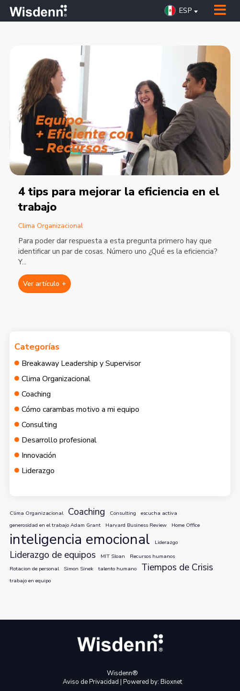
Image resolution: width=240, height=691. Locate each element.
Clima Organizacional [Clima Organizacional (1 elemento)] (36, 513)
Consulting (39, 424)
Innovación (39, 455)
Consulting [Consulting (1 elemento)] (123, 513)
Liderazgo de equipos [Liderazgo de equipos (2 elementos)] (53, 555)
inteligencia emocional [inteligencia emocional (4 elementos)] (80, 539)
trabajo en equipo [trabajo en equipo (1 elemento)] (30, 580)
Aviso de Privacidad (91, 682)
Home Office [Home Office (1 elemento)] (185, 525)
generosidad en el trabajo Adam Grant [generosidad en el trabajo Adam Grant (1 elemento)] (55, 525)
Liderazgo (38, 470)
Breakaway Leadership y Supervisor (81, 363)
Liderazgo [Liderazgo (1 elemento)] (166, 542)
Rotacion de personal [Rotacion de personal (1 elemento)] (34, 568)
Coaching (36, 394)
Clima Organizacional (50, 225)
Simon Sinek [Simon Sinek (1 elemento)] (78, 568)
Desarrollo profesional (59, 440)
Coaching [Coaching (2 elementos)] (86, 512)
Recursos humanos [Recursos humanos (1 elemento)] (152, 556)
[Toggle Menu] (220, 10)
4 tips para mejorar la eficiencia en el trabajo (118, 199)
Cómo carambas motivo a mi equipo (80, 409)
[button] (183, 10)
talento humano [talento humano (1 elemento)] (117, 568)
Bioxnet (171, 682)
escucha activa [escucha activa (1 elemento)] (159, 513)
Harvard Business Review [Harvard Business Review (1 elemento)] (136, 525)
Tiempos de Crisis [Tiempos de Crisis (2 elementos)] (177, 567)
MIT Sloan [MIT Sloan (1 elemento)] (113, 556)
